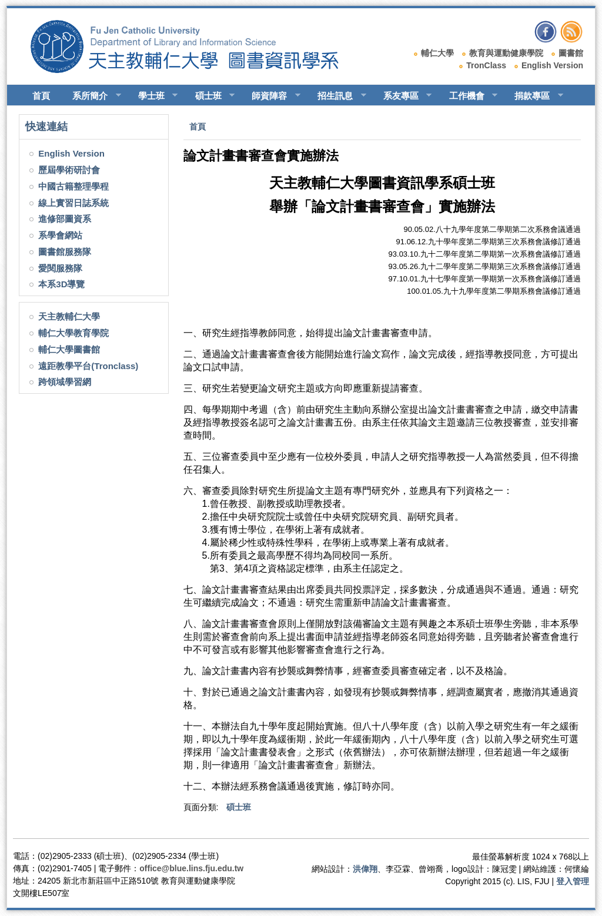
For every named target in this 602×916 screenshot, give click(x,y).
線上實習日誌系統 (73, 203)
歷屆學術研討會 (69, 170)
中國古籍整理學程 (73, 186)
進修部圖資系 (64, 219)
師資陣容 (270, 96)
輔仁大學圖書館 (69, 349)
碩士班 (210, 96)
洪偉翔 (365, 869)
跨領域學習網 (64, 382)
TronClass (486, 65)
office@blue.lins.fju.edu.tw (191, 868)
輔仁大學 (437, 53)
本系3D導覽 (61, 284)
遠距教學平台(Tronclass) (88, 366)
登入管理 (572, 881)
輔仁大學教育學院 (73, 333)
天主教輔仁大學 (69, 316)
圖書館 (570, 53)
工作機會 (468, 96)
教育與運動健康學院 (506, 53)
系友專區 (402, 96)
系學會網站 (60, 235)
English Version (552, 65)
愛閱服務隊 (60, 268)
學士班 (153, 96)
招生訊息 (336, 96)
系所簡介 (91, 96)
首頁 (41, 96)
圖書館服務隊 (64, 252)
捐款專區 (533, 96)
